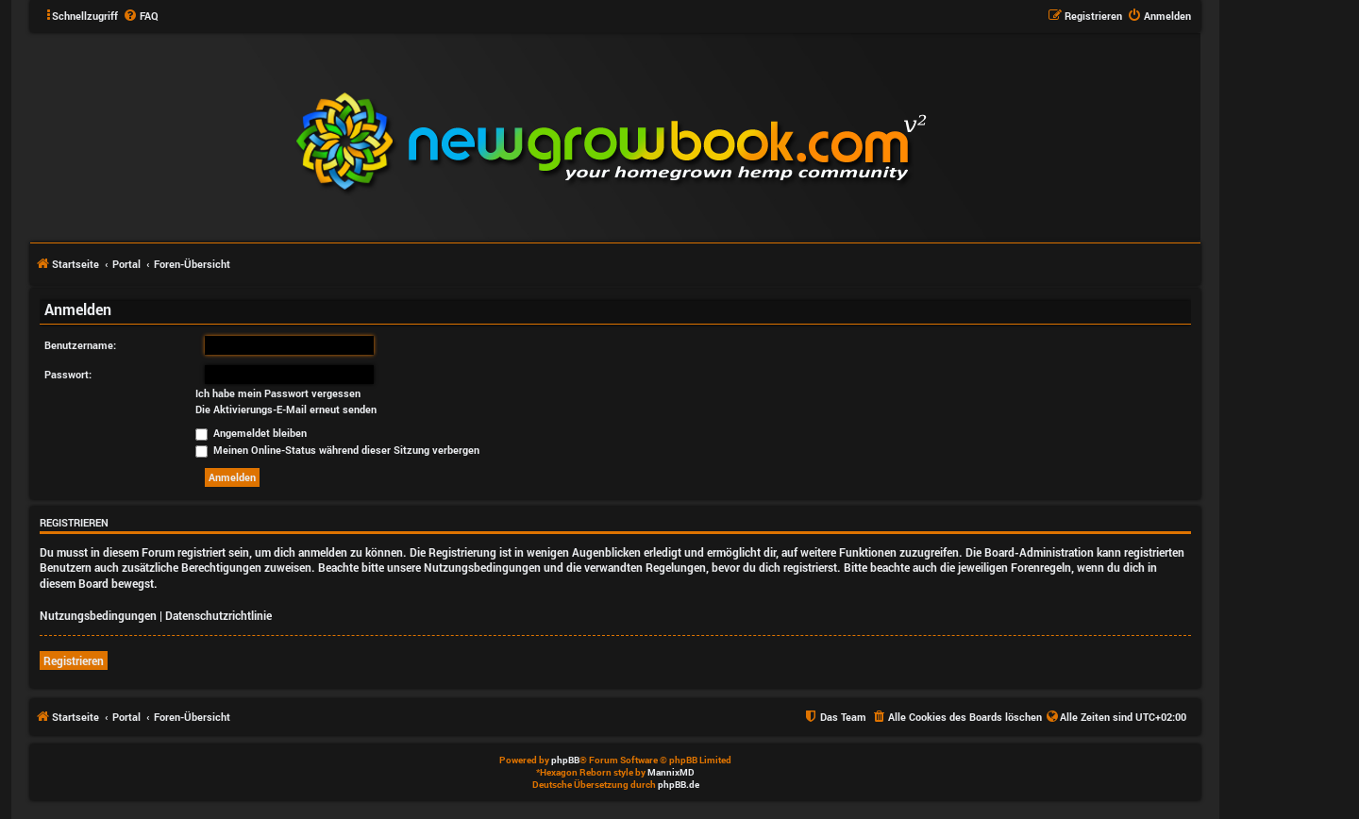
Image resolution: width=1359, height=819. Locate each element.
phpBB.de (678, 784)
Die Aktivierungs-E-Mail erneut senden (286, 409)
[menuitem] (141, 16)
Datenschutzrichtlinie (218, 615)
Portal (126, 264)
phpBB (565, 760)
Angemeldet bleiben (251, 433)
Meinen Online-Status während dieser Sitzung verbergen (337, 450)
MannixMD (671, 772)
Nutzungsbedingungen (98, 615)
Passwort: (68, 374)
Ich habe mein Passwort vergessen (278, 393)
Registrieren (73, 660)
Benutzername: (80, 345)
